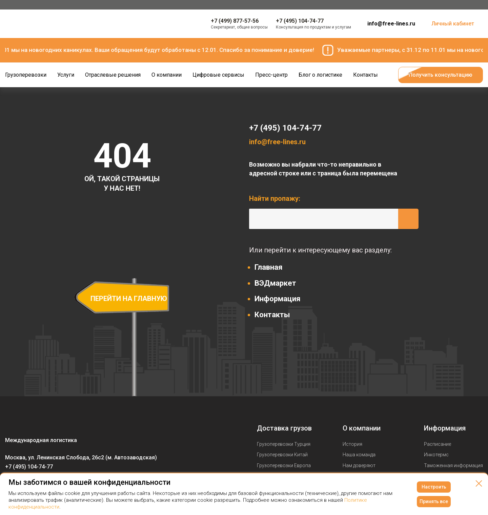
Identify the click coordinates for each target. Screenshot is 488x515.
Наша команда (359, 454)
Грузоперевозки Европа (284, 465)
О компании (362, 428)
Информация (278, 298)
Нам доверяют (359, 465)
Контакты (272, 314)
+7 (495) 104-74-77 (285, 128)
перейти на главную (128, 298)
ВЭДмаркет (275, 283)
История (352, 444)
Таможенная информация (453, 465)
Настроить (434, 487)
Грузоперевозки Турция (283, 444)
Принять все (434, 501)
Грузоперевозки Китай (282, 454)
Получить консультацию (440, 75)
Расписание (437, 444)
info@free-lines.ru (391, 23)
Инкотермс (436, 454)
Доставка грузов (284, 428)
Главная (269, 267)
